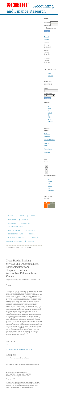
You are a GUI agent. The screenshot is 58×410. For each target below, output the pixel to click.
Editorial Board (15, 234)
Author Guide (48, 149)
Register (12, 219)
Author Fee (47, 152)
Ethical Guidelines (17, 237)
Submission (30, 230)
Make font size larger (46, 172)
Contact (31, 241)
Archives (25, 223)
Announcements (15, 227)
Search (25, 219)
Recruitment (14, 230)
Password (47, 25)
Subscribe (50, 75)
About (21, 216)
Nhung (29, 247)
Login (32, 216)
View (49, 73)
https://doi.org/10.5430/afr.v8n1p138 (20, 349)
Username (47, 22)
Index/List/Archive (49, 140)
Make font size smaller (46, 166)
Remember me (51, 28)
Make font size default (46, 169)
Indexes (32, 234)
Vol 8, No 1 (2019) (19, 247)
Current (12, 223)
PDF (7, 344)
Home (10, 216)
